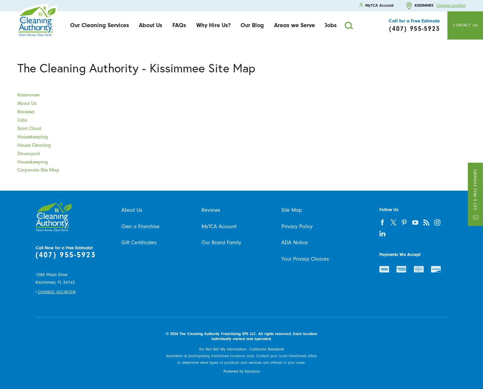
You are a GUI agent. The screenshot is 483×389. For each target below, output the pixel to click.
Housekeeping (32, 137)
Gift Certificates (139, 243)
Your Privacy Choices (305, 259)
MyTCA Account (219, 226)
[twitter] (393, 222)
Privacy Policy (297, 226)
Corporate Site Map (38, 170)
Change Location (451, 6)
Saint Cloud (29, 128)
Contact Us (465, 25)
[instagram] (437, 222)
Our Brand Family (221, 243)
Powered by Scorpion (241, 371)
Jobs (331, 25)
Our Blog (252, 25)
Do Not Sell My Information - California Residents (241, 349)
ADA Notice (294, 243)
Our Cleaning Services (99, 25)
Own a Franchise (140, 226)
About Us (150, 25)
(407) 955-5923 (66, 255)
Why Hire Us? (213, 25)
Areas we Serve (294, 25)
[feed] (426, 222)
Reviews (25, 112)
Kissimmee (28, 95)
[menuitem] (99, 25)
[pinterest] (404, 222)
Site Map (291, 210)
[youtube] (415, 222)
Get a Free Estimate (475, 194)
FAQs (179, 25)
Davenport (28, 153)
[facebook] (382, 222)
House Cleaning (34, 145)
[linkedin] (382, 233)
